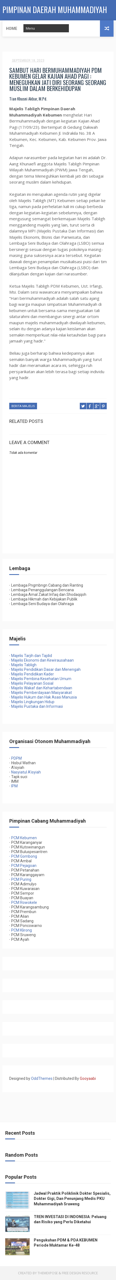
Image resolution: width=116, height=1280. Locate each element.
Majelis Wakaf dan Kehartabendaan (40, 688)
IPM (14, 786)
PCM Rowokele (24, 902)
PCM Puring (21, 879)
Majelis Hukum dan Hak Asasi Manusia (43, 697)
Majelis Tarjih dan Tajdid (31, 655)
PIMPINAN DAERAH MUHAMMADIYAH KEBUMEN (54, 12)
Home (11, 28)
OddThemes (42, 1078)
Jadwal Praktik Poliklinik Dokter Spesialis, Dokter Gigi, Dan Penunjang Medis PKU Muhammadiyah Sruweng (72, 1198)
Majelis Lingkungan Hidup (31, 702)
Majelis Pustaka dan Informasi (36, 706)
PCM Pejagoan (23, 865)
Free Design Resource (80, 1273)
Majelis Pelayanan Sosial (31, 683)
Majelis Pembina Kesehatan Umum (40, 679)
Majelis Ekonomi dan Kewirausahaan (41, 660)
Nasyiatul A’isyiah (26, 772)
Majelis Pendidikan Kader (31, 674)
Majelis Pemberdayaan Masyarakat (40, 692)
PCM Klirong (21, 930)
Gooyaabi (88, 1078)
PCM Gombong (24, 856)
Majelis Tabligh (22, 665)
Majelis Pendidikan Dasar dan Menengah (45, 669)
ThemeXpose (48, 1273)
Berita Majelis (23, 406)
